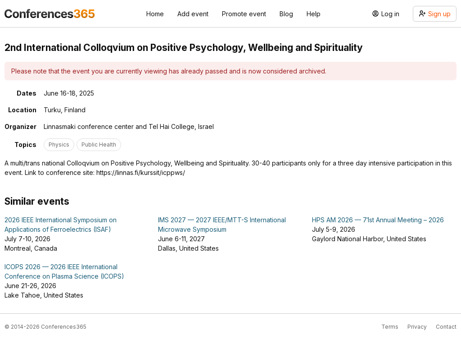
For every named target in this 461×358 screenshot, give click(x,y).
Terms (389, 326)
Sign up (435, 14)
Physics (59, 144)
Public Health (98, 144)
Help (314, 14)
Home (155, 14)
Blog (286, 14)
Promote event (244, 14)
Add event (192, 14)
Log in (385, 14)
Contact (446, 326)
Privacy (417, 326)
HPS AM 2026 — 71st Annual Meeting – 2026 (378, 220)
